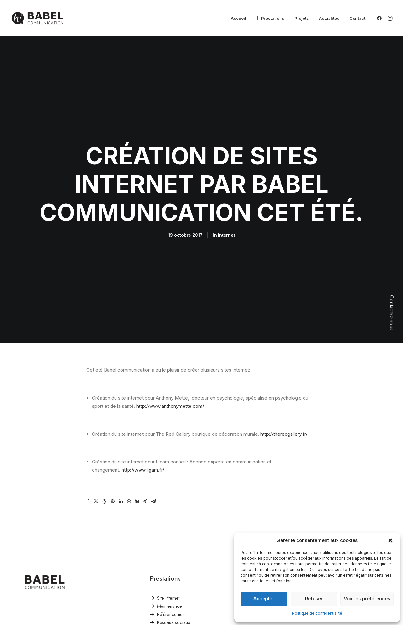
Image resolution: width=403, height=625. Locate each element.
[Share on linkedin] (120, 480)
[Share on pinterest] (112, 480)
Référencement (171, 592)
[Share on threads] (104, 480)
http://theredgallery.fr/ (283, 412)
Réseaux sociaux (173, 601)
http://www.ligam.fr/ (143, 448)
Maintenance (169, 584)
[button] (390, 540)
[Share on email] (153, 480)
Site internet (168, 576)
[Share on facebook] (88, 480)
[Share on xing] (145, 480)
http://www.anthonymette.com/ (170, 385)
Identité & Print (171, 609)
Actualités (329, 18)
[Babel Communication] (37, 18)
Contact (357, 18)
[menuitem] (238, 18)
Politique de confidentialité (317, 613)
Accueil (238, 18)
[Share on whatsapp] (129, 480)
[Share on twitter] (96, 480)
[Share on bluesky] (137, 480)
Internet (226, 224)
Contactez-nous (391, 312)
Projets (301, 18)
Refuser (314, 598)
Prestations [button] (272, 18)
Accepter (263, 598)
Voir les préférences (367, 598)
